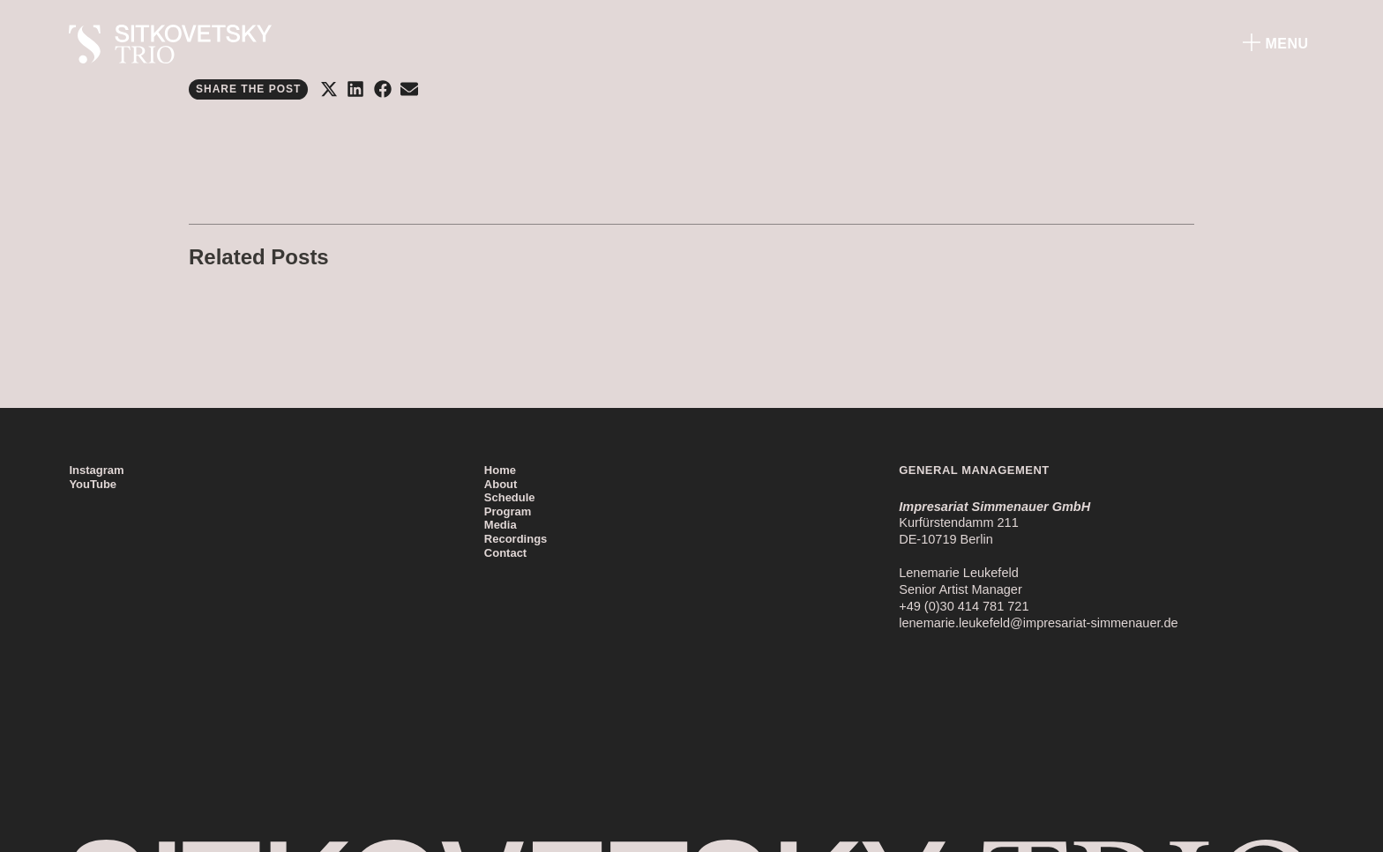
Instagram (96, 470)
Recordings (516, 538)
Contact (505, 552)
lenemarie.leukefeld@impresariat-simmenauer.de (1038, 623)
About (501, 484)
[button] (328, 89)
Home (500, 470)
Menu (1287, 43)
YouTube (92, 484)
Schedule (509, 497)
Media (500, 524)
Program (507, 511)
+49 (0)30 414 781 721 (963, 606)
